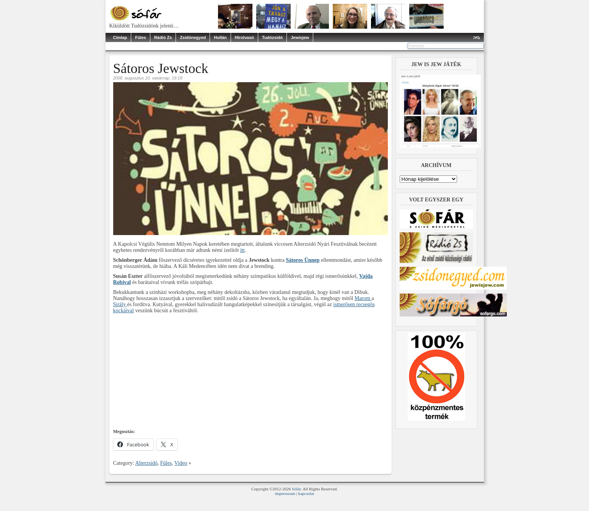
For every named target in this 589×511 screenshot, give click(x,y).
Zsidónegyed (193, 37)
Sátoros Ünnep (302, 260)
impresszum (285, 493)
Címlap (120, 37)
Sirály (120, 304)
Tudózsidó (272, 37)
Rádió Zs (163, 37)
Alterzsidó (146, 463)
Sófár (296, 489)
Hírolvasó (244, 37)
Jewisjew (300, 37)
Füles (140, 37)
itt (242, 250)
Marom (363, 298)
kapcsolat (306, 493)
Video (180, 463)
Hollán (220, 37)
